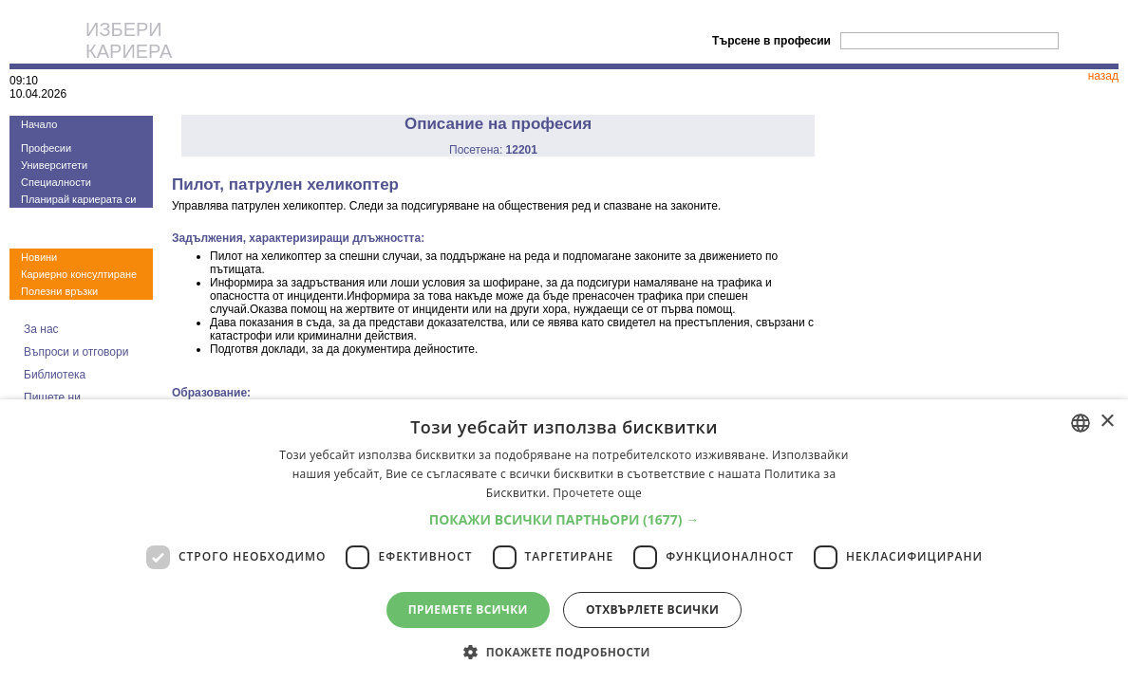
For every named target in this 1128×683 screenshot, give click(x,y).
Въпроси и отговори (76, 352)
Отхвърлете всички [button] (652, 609)
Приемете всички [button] (468, 609)
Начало (39, 124)
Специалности (56, 182)
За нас (41, 329)
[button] (564, 519)
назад (1103, 76)
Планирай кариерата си (78, 199)
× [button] (1107, 422)
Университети (54, 165)
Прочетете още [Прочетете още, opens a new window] (597, 493)
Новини (39, 257)
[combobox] (1080, 423)
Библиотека (54, 374)
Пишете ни (52, 397)
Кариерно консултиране (79, 274)
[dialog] (564, 541)
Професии (46, 148)
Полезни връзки (59, 291)
